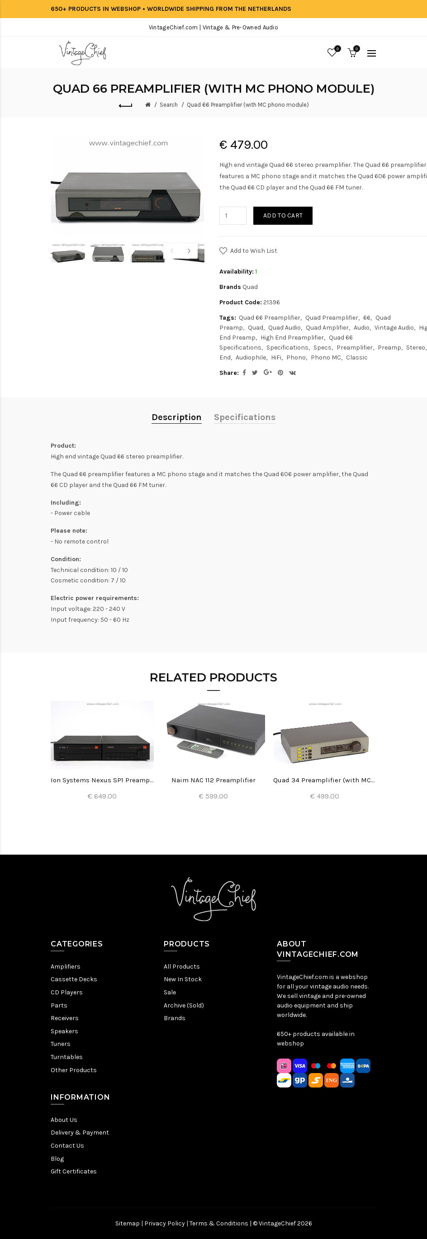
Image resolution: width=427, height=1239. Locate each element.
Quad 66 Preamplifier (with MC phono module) (248, 104)
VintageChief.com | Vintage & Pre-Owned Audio (213, 27)
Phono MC (326, 357)
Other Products (74, 1070)
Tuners (61, 1044)
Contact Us (67, 1145)
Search (169, 104)
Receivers (65, 1018)
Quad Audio (284, 327)
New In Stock (183, 979)
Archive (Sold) (184, 1005)
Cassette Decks (74, 979)
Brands (174, 1018)
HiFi (276, 357)
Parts (59, 1005)
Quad (250, 287)
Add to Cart (283, 215)
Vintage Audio (394, 327)
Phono (296, 357)
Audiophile (251, 357)
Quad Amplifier (327, 327)
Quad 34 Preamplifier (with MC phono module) (324, 780)
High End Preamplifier (292, 337)
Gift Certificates (74, 1171)
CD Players (67, 992)
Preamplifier (355, 347)
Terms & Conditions (219, 1223)
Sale (170, 992)
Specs (322, 347)
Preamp (389, 347)
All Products (182, 966)
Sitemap (127, 1223)
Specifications (287, 347)
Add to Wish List (253, 251)
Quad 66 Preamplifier (269, 318)
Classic (357, 357)
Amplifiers (66, 966)
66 (366, 318)
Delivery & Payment (80, 1132)
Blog (57, 1159)
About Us (64, 1120)
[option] (68, 254)
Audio (362, 327)
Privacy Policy (164, 1223)
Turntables (67, 1057)
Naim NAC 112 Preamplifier (213, 780)
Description (177, 417)
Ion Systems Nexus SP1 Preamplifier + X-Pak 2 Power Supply (102, 780)
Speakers (64, 1031)
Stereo (415, 347)
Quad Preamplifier (331, 318)
